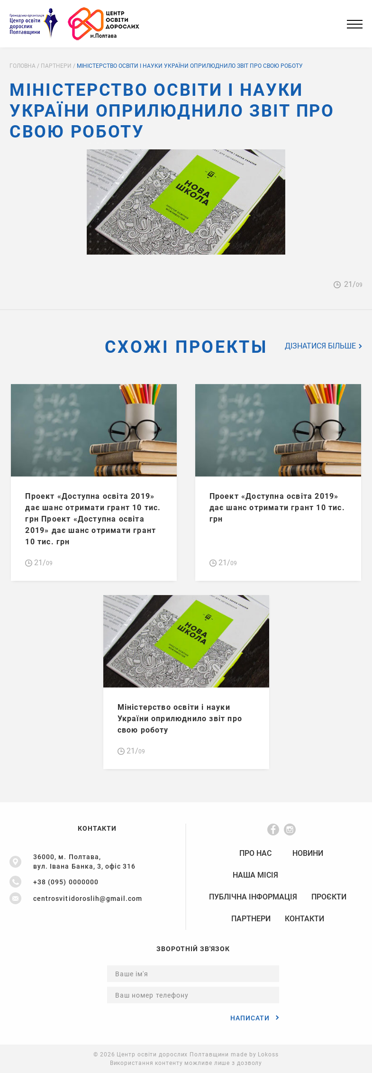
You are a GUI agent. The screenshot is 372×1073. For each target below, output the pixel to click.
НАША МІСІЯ (255, 875)
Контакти (304, 919)
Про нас (255, 853)
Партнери (251, 919)
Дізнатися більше (324, 345)
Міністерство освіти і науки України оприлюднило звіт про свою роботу (180, 718)
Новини (307, 853)
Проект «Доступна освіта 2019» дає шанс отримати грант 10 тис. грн (277, 507)
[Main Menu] (355, 24)
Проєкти (328, 897)
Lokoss (268, 1054)
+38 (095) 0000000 (66, 882)
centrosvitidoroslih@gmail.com (87, 898)
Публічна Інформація (253, 897)
